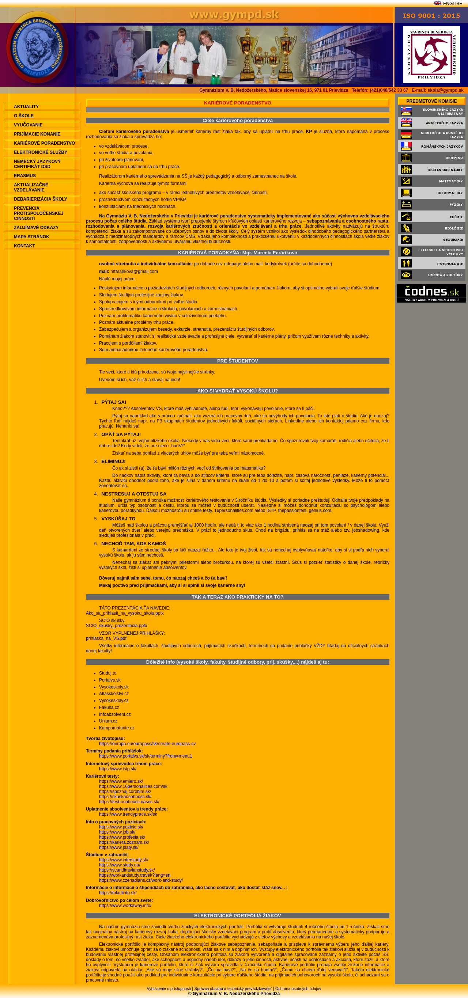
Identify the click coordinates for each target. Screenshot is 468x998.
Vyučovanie (28, 125)
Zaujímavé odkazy (36, 227)
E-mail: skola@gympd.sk (438, 90)
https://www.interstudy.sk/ (123, 859)
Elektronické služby (40, 152)
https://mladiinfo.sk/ (118, 892)
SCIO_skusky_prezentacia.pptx (116, 625)
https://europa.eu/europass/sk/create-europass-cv (147, 743)
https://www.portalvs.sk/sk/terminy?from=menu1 (145, 756)
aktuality (26, 106)
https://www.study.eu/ (119, 865)
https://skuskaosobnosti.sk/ (125, 796)
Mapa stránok (31, 236)
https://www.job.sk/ (117, 832)
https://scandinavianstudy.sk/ (127, 870)
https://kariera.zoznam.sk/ (124, 842)
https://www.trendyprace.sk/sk (128, 814)
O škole (24, 115)
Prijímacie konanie (37, 134)
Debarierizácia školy (40, 199)
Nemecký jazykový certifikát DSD (37, 164)
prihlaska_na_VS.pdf (106, 638)
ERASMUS (25, 175)
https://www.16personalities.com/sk (133, 786)
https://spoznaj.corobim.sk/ (125, 791)
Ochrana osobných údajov (298, 988)
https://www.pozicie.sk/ (121, 827)
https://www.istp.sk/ (117, 768)
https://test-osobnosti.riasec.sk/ (129, 801)
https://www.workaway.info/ (125, 905)
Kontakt (24, 245)
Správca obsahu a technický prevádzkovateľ (233, 988)
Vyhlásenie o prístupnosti (169, 988)
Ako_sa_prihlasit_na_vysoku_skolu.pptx (125, 613)
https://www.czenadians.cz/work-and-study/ (141, 880)
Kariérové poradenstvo (44, 143)
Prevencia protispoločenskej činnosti (38, 213)
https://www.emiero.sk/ (121, 781)
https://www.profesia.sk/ (122, 837)
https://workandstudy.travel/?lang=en (134, 875)
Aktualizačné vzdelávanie (31, 187)
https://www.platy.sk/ (119, 847)
